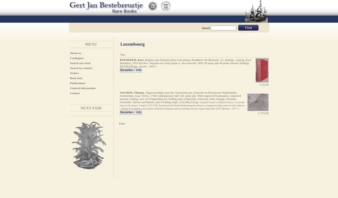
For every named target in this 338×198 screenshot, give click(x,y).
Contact (75, 93)
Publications (77, 83)
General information (83, 88)
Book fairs (76, 78)
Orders (74, 73)
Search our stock (80, 63)
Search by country (81, 68)
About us (75, 53)
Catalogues (77, 58)
